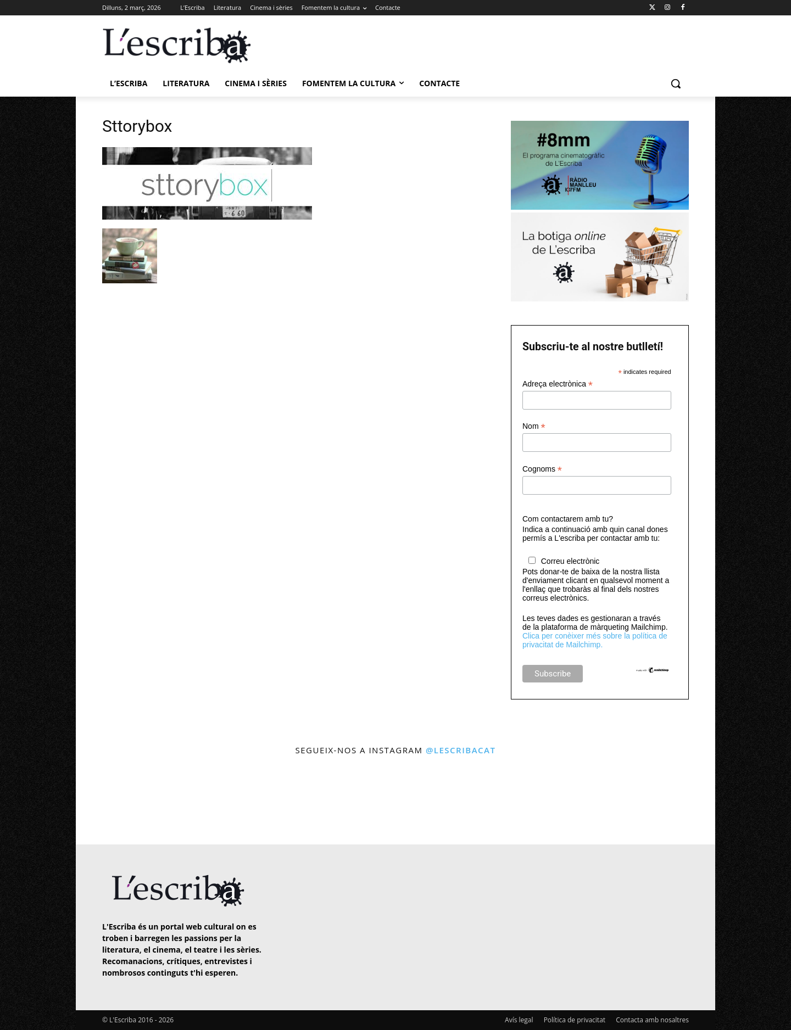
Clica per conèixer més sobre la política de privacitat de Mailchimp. (594, 640)
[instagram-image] (113, 801)
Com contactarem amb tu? (567, 518)
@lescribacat (461, 749)
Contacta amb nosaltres (652, 1020)
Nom (533, 426)
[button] (675, 83)
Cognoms (542, 469)
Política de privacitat (574, 1020)
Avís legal (519, 1020)
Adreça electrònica (557, 384)
